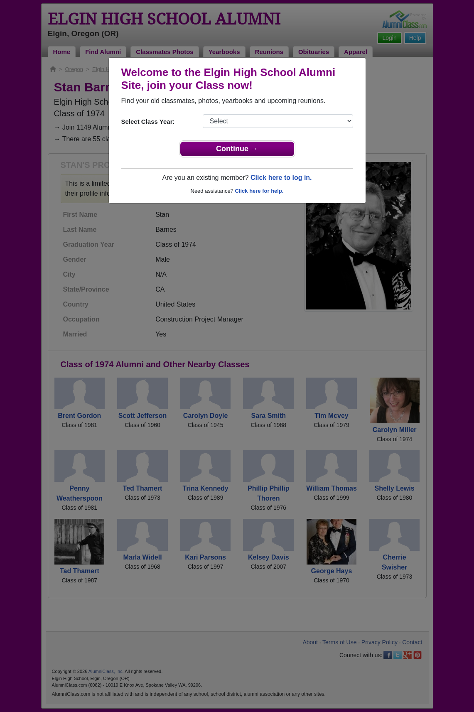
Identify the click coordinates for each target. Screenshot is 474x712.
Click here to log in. (281, 177)
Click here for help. (259, 191)
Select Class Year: (148, 121)
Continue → (237, 149)
